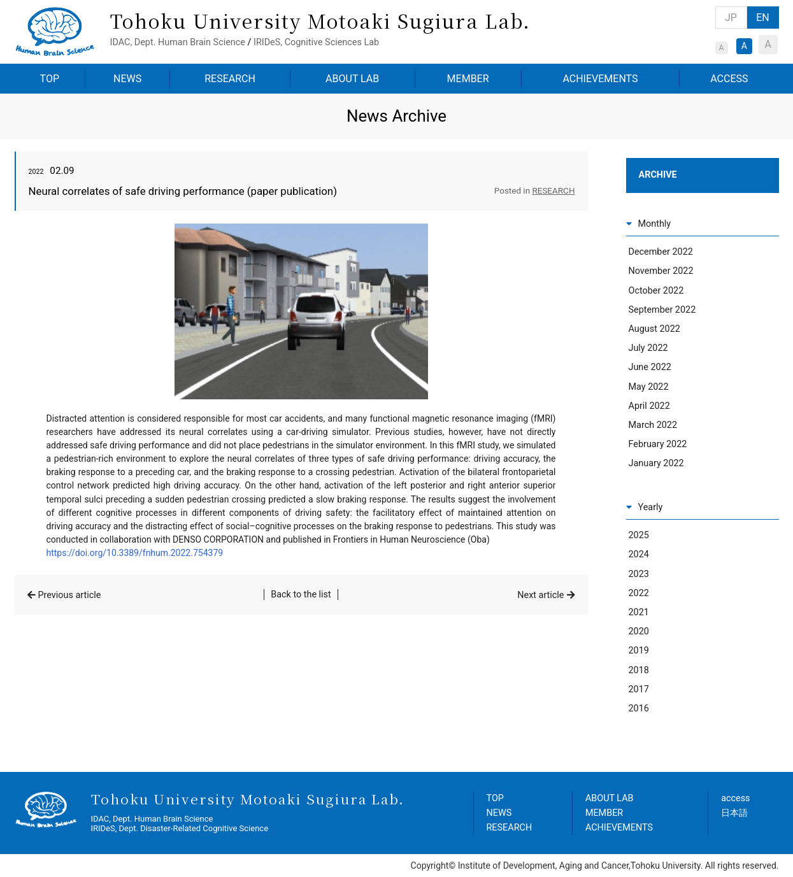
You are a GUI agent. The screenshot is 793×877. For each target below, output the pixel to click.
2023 (639, 574)
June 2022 (650, 367)
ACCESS (729, 79)
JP (731, 17)
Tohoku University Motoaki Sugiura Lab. (320, 20)
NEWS (127, 79)
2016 (639, 708)
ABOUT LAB (352, 79)
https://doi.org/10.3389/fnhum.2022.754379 (135, 553)
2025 (639, 535)
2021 (639, 612)
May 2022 (649, 386)
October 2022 (656, 290)
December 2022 (661, 251)
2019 (639, 650)
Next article (540, 595)
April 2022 (649, 406)
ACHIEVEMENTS (600, 79)
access (735, 798)
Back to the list (301, 594)
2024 (639, 554)
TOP (49, 79)
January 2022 (656, 463)
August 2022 (654, 329)
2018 (639, 670)
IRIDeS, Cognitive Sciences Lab (316, 42)
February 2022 (658, 444)
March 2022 (653, 425)
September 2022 (662, 309)
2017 (639, 689)
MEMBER (468, 79)
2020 (639, 631)
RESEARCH (229, 79)
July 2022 (648, 348)
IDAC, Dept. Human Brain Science (177, 42)
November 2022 (661, 271)
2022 (639, 593)
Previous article (69, 595)
